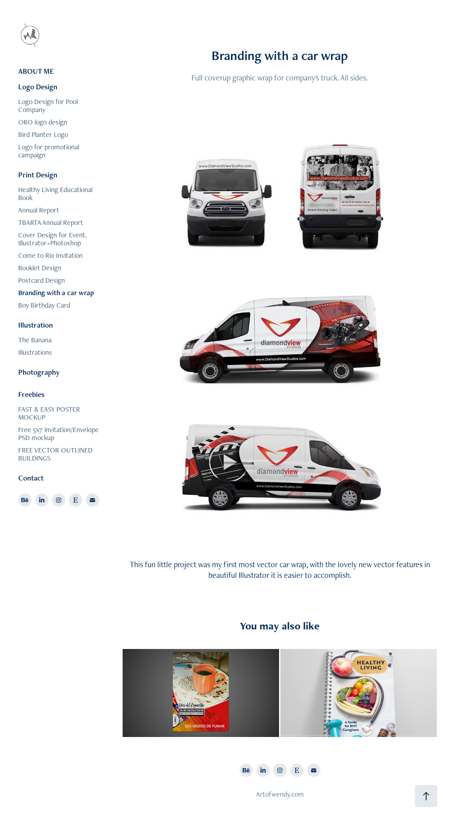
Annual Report (38, 210)
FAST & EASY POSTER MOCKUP (49, 413)
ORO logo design (42, 122)
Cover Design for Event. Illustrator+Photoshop (52, 239)
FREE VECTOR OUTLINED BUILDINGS (55, 454)
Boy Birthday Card (44, 305)
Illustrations (35, 352)
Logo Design (37, 87)
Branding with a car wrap (56, 292)
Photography (39, 372)
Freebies (31, 394)
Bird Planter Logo (43, 134)
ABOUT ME (36, 71)
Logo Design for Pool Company (48, 105)
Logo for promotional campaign (48, 151)
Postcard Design (41, 280)
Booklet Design (39, 267)
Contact (31, 478)
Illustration (35, 325)
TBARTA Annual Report (50, 222)
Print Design (37, 175)
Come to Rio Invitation (50, 255)
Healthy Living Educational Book (55, 193)
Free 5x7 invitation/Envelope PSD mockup (58, 433)
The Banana (35, 339)
